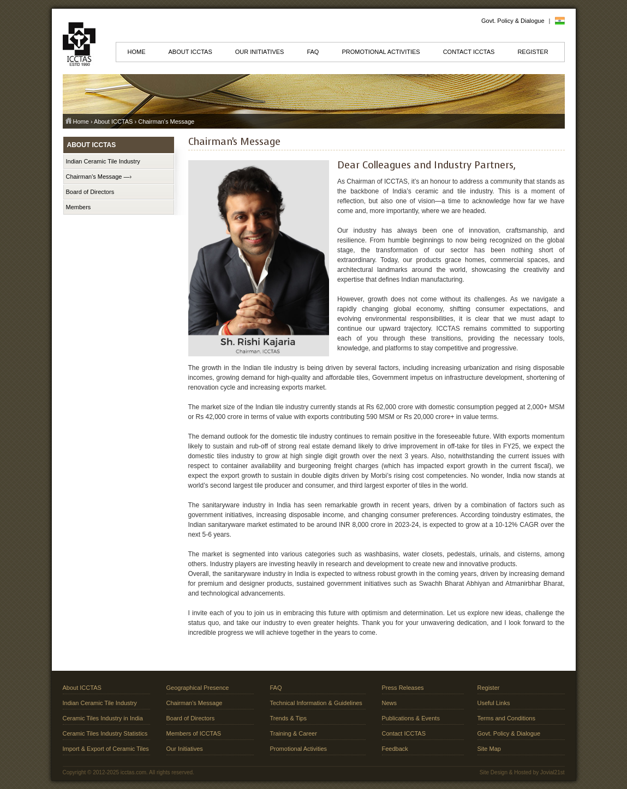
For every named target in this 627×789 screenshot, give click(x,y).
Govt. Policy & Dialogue (513, 20)
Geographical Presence (197, 687)
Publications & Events (411, 718)
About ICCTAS (190, 51)
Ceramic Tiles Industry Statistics (105, 733)
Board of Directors (90, 192)
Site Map (489, 748)
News (389, 703)
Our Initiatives (259, 51)
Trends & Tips (288, 718)
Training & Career (293, 733)
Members (78, 207)
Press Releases (403, 687)
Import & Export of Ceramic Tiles (106, 748)
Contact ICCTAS (469, 51)
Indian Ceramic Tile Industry (103, 161)
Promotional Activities (381, 51)
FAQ (313, 51)
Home (137, 51)
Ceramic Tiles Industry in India (103, 718)
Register (532, 51)
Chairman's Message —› (99, 176)
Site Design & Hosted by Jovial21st (522, 772)
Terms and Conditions (506, 718)
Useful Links (493, 703)
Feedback (395, 748)
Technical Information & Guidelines (316, 703)
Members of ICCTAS (194, 733)
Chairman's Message (194, 703)
